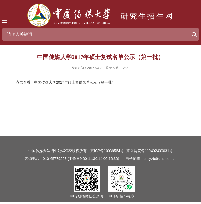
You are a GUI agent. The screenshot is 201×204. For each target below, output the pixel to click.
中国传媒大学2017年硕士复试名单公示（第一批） (74, 82)
